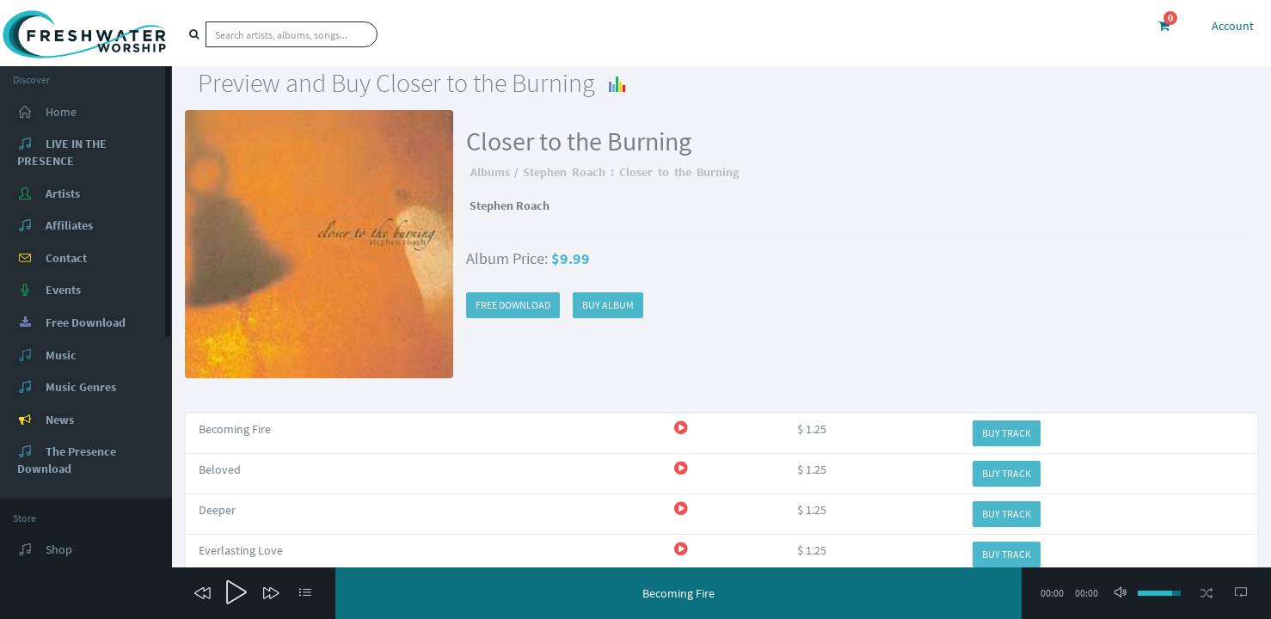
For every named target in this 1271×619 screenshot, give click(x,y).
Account (1233, 26)
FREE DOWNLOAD (513, 304)
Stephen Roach (564, 172)
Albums (490, 172)
